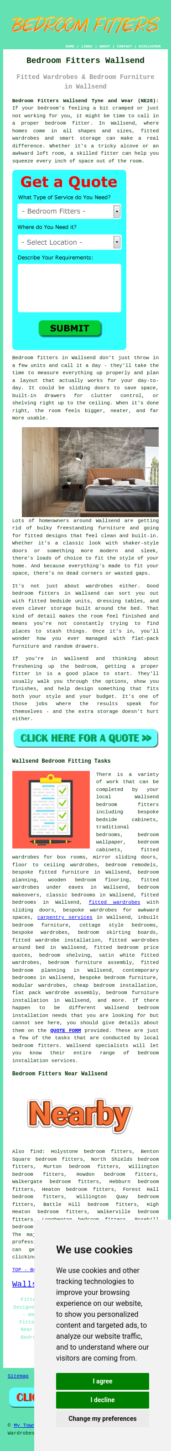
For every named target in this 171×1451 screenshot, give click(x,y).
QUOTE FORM (65, 1030)
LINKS (86, 46)
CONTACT (124, 46)
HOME (70, 46)
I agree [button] (102, 1381)
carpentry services (65, 917)
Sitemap (18, 1376)
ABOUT (104, 46)
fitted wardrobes (114, 902)
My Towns (26, 1425)
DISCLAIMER (150, 46)
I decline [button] (102, 1400)
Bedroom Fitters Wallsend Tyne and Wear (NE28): (85, 101)
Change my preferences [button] (102, 1418)
